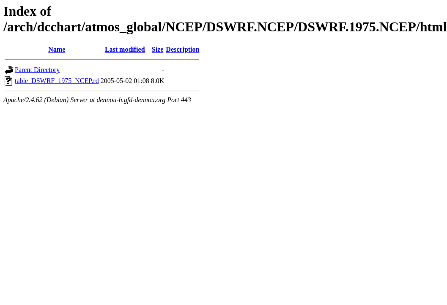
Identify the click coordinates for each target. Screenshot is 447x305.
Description (182, 49)
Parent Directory (37, 69)
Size (158, 49)
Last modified (125, 49)
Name (56, 49)
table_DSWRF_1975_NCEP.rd (57, 80)
